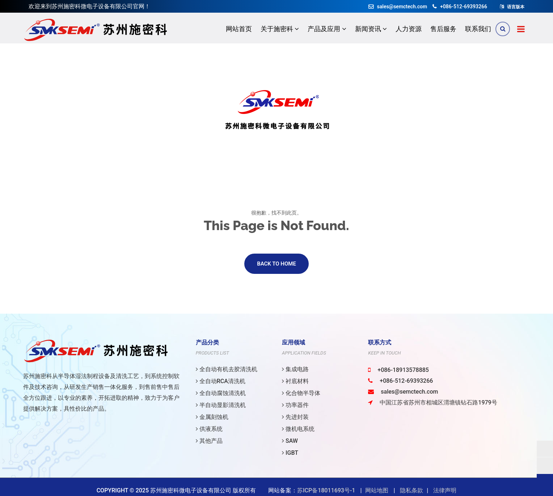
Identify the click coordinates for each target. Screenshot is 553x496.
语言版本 (515, 6)
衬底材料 (295, 381)
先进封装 (295, 417)
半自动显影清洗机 (221, 405)
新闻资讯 (371, 29)
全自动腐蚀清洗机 (221, 393)
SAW (290, 440)
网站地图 (376, 490)
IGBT (290, 452)
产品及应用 (327, 29)
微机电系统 (298, 428)
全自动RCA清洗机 (220, 381)
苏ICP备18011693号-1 (326, 490)
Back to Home (276, 265)
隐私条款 (411, 490)
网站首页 (239, 29)
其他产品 (209, 440)
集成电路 (295, 369)
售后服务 (443, 29)
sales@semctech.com (397, 6)
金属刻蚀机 (212, 417)
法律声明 (444, 490)
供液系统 (209, 428)
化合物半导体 (301, 393)
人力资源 (409, 29)
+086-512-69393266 (459, 6)
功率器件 (295, 405)
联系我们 (478, 29)
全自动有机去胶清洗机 (226, 369)
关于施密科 (280, 29)
